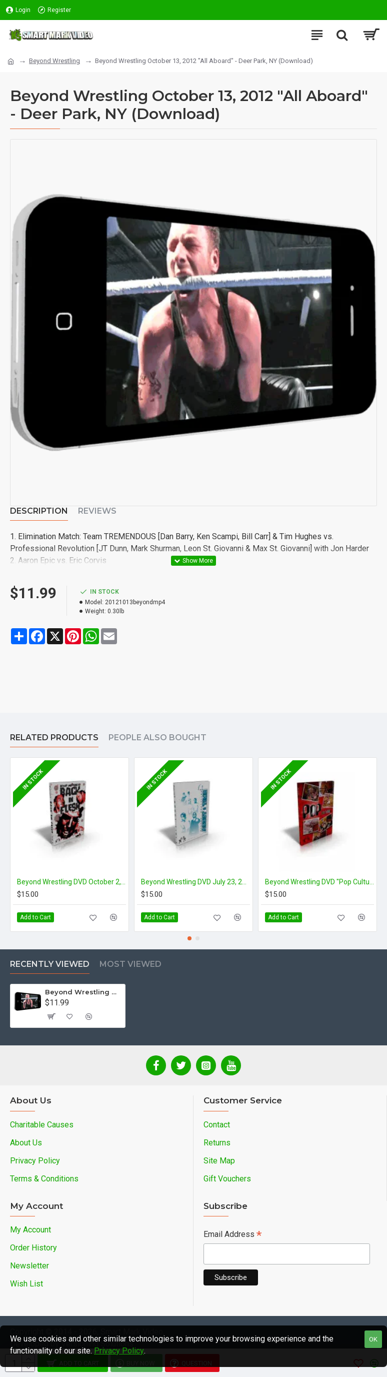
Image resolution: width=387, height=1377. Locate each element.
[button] (190, 938)
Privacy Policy (119, 1350)
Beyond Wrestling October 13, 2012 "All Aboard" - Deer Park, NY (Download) (83, 992)
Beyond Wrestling (54, 61)
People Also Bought (157, 737)
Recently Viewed (50, 964)
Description (39, 511)
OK (373, 1339)
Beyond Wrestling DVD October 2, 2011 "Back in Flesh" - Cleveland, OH (71, 882)
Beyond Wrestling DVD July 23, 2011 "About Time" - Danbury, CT (195, 882)
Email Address (233, 1235)
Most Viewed (131, 964)
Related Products (54, 737)
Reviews (97, 511)
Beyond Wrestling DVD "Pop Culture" (319, 882)
